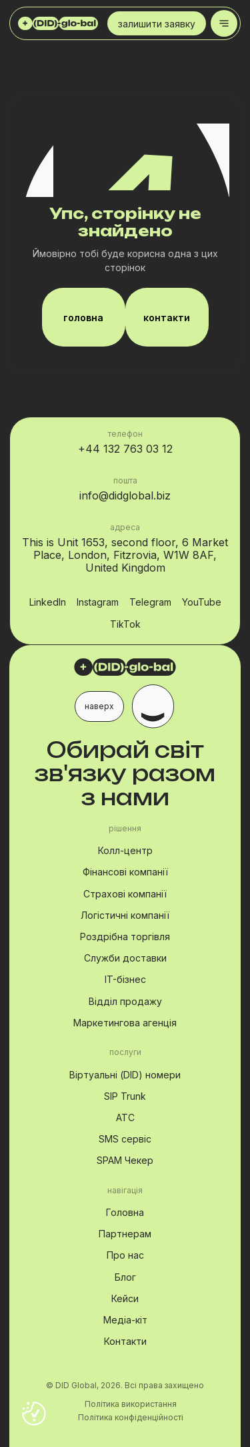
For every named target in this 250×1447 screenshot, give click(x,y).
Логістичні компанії (125, 915)
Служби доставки (125, 958)
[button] (125, 706)
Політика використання (131, 1404)
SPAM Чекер (125, 1160)
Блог (125, 1277)
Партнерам (125, 1233)
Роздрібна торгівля (125, 936)
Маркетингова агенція (125, 1022)
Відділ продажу (125, 1001)
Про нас (125, 1255)
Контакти (125, 1341)
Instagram (98, 603)
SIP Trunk (125, 1096)
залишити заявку (156, 27)
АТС (125, 1117)
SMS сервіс (125, 1139)
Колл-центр (125, 850)
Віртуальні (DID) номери (125, 1074)
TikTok (125, 625)
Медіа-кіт (125, 1319)
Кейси (125, 1298)
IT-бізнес (125, 979)
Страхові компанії (125, 893)
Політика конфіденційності (130, 1417)
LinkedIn (47, 603)
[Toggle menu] (224, 23)
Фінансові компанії (125, 871)
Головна (125, 1212)
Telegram (150, 603)
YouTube (201, 603)
